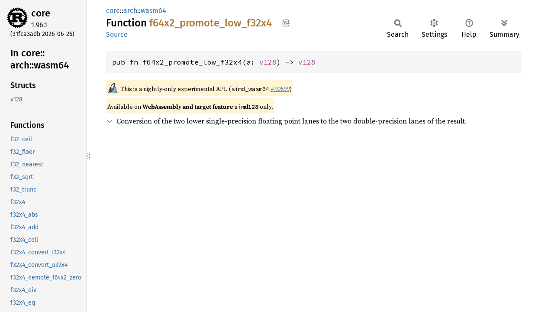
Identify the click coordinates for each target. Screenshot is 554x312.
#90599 (280, 88)
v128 (268, 62)
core (40, 13)
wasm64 (153, 10)
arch (130, 10)
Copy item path (286, 22)
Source (117, 34)
